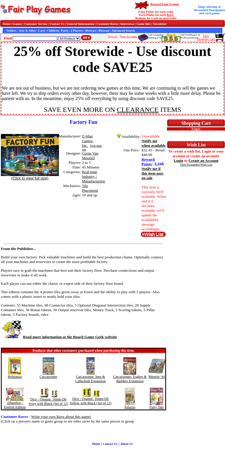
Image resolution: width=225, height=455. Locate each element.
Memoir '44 (157, 377)
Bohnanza (15, 377)
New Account (128, 36)
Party (64, 30)
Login (178, 160)
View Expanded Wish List (196, 164)
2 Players (77, 30)
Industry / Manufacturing (93, 178)
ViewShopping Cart (206, 37)
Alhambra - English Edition (15, 405)
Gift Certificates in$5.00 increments (190, 36)
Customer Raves (107, 24)
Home (6, 24)
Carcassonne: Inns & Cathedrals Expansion (90, 379)
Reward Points (147, 161)
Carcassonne (48, 377)
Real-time (89, 172)
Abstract (90, 30)
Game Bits (143, 24)
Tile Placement (90, 188)
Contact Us (57, 24)
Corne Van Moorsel (90, 155)
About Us (126, 443)
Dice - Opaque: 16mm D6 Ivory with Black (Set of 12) (48, 401)
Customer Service (36, 24)
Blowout (103, 30)
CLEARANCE (138, 109)
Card (41, 30)
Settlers (11, 30)
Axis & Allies (27, 30)
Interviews (127, 24)
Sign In (112, 36)
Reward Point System (164, 4)
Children (53, 30)
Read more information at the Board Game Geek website (59, 337)
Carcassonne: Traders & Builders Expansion (130, 379)
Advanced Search (123, 30)
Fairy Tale (157, 407)
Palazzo (130, 407)
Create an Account (203, 160)
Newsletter (160, 24)
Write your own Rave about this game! (61, 416)
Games (17, 24)
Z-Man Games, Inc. (87, 141)
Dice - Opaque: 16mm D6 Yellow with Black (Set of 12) (90, 401)
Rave (170, 15)
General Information (80, 24)
